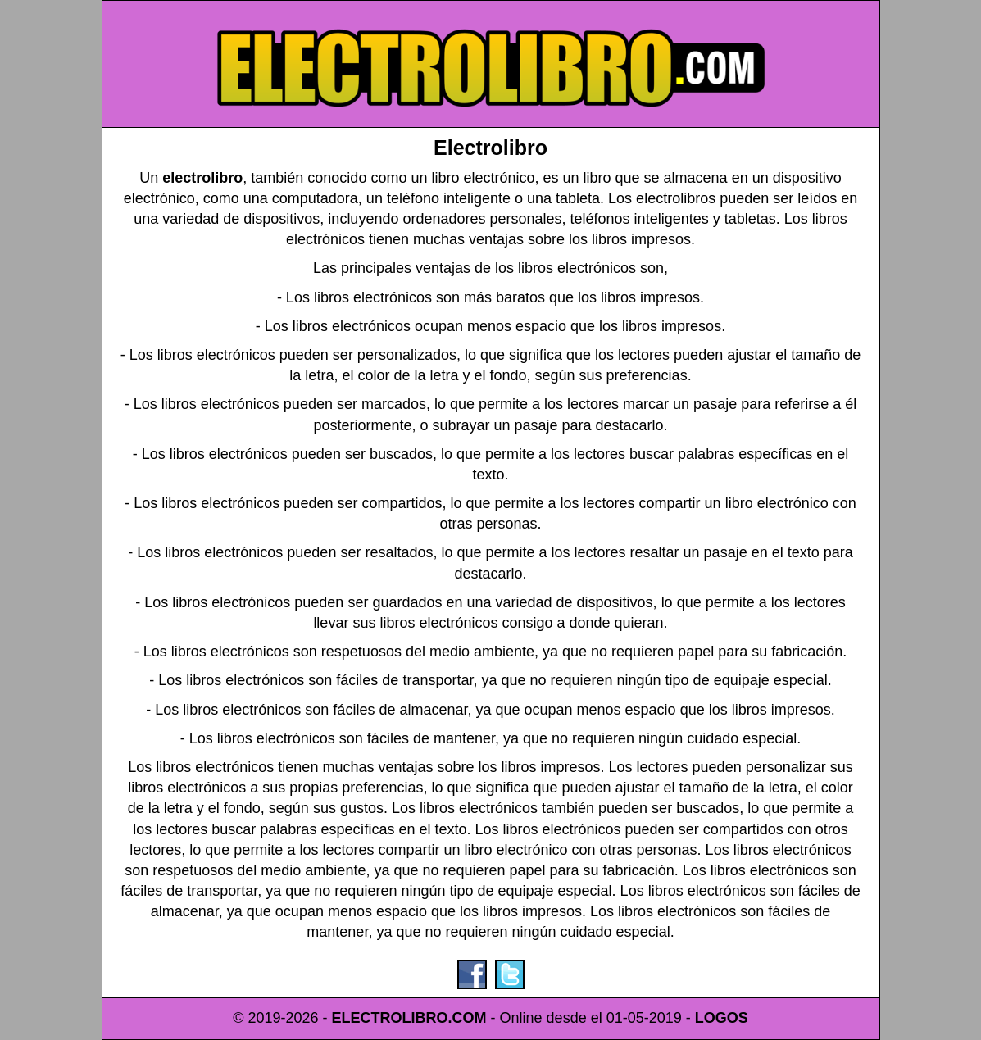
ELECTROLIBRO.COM (409, 1018)
